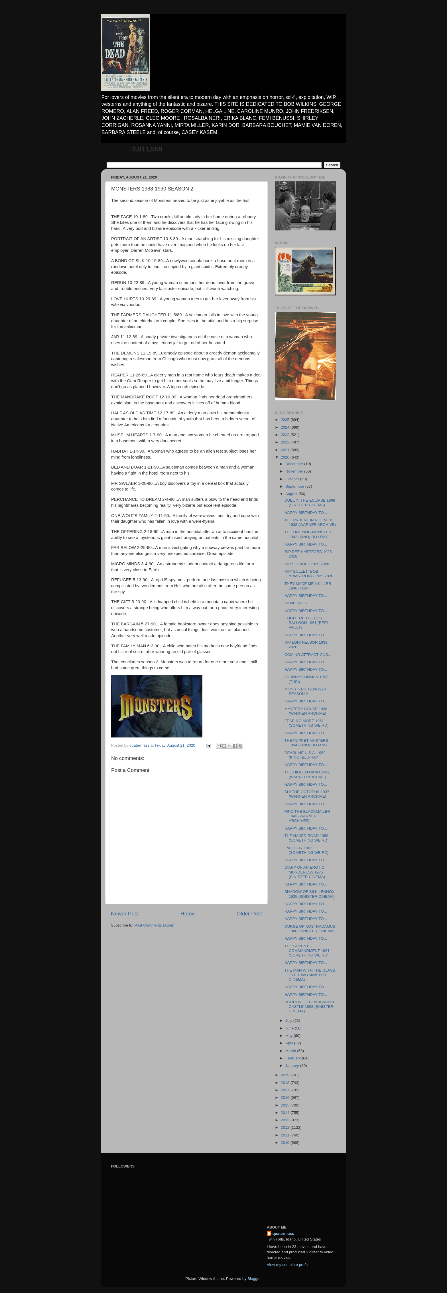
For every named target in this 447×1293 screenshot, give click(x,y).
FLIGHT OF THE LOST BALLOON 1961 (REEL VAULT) (307, 622)
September (295, 486)
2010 (285, 1142)
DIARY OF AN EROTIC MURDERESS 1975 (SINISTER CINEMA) (305, 872)
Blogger (254, 1278)
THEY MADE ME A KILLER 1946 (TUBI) (308, 585)
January (292, 1065)
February (293, 1058)
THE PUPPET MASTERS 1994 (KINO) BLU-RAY (306, 742)
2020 (285, 457)
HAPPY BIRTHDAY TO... (306, 512)
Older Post (249, 914)
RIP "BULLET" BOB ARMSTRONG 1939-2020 (309, 573)
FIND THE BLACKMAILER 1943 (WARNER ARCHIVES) (307, 816)
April (289, 1043)
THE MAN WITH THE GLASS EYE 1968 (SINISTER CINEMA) (310, 975)
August (291, 494)
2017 (285, 1090)
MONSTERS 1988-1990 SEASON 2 (305, 691)
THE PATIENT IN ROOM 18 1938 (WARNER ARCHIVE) (310, 522)
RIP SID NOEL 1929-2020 (307, 564)
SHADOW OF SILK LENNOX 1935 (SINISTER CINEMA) (310, 893)
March (291, 1051)
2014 (285, 1112)
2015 (285, 1105)
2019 (285, 1075)
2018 (285, 1083)
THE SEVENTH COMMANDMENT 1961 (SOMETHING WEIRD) (307, 950)
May (289, 1035)
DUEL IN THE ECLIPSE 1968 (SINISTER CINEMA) (310, 502)
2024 (285, 427)
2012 (285, 1127)
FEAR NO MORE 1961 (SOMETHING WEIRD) (307, 723)
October (292, 479)
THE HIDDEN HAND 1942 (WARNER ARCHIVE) (307, 774)
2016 (285, 1097)
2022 (285, 442)
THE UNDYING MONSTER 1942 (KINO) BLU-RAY (308, 534)
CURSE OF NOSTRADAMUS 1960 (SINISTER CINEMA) (310, 928)
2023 (285, 435)
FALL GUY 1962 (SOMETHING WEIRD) (307, 850)
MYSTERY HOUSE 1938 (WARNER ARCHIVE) (306, 711)
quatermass (283, 1233)
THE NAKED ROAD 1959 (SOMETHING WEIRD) (307, 838)
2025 (285, 420)
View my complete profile (288, 1264)
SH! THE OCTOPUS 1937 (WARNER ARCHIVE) (307, 794)
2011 (285, 1135)
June (290, 1028)
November (294, 471)
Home (187, 914)
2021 (285, 450)
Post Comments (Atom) (154, 925)
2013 (285, 1120)
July (289, 1020)
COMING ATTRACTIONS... (308, 654)
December (294, 464)
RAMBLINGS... (297, 603)
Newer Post (125, 914)
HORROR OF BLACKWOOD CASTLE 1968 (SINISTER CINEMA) (309, 1006)
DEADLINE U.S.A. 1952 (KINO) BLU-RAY (305, 755)
